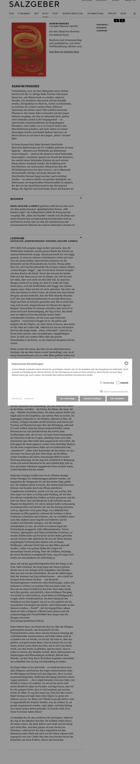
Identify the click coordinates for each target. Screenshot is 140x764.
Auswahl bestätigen (92, 398)
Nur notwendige (67, 398)
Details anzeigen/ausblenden (116, 391)
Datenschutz (17, 398)
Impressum (29, 398)
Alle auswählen (117, 398)
